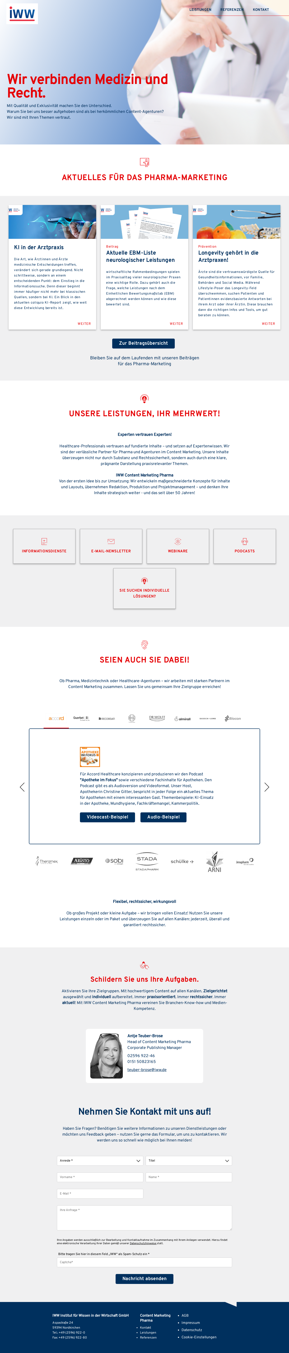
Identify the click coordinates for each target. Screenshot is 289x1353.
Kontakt (261, 10)
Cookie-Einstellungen (199, 1337)
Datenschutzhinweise (143, 1243)
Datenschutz (192, 1329)
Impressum (191, 1322)
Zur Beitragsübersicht (143, 343)
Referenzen (232, 10)
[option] (56, 718)
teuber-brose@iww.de (147, 1070)
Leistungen (200, 10)
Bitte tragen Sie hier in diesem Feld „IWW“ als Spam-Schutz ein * (103, 1254)
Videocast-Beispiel (107, 817)
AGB (185, 1315)
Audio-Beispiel (163, 817)
